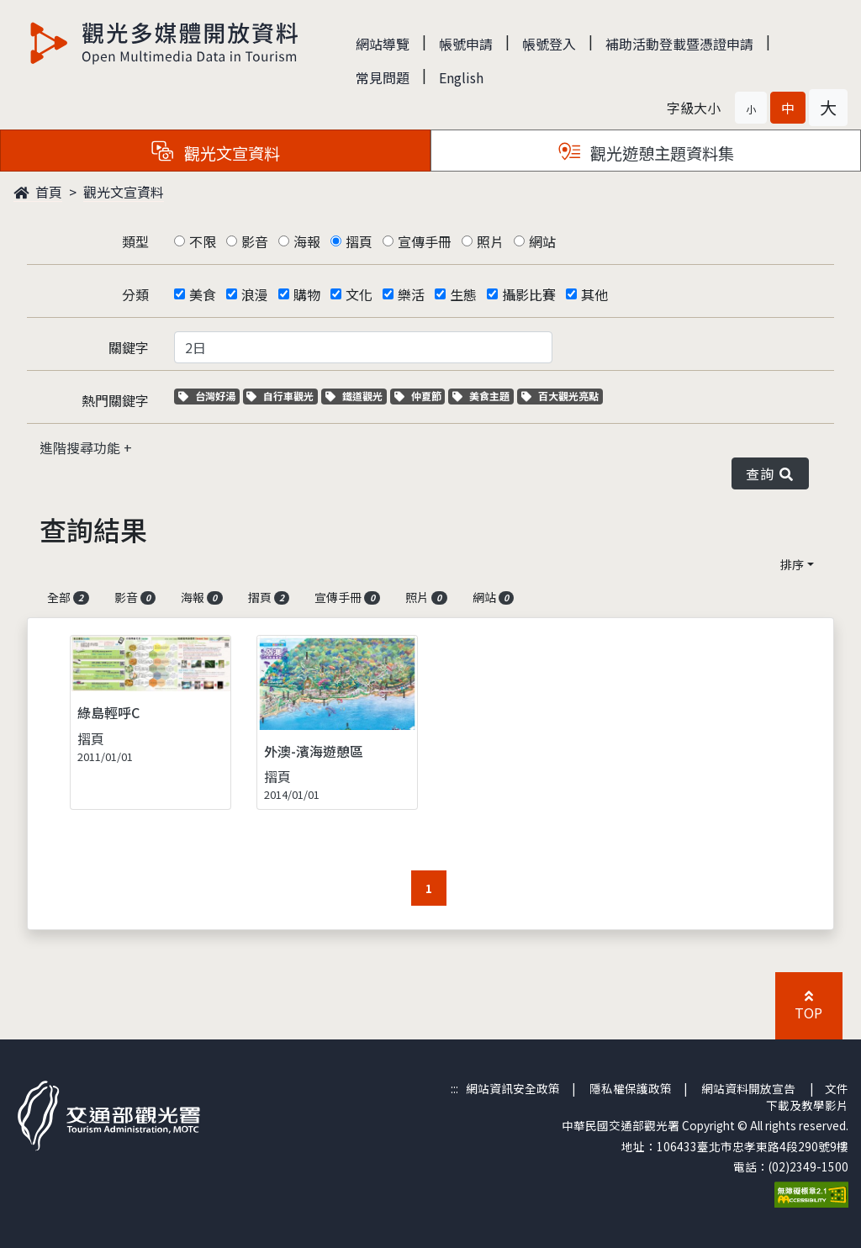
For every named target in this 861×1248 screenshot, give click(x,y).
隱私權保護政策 (630, 1088)
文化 (359, 294)
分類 (135, 294)
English (461, 77)
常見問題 (382, 77)
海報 (306, 241)
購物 (306, 294)
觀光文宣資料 (123, 192)
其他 (594, 294)
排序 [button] (792, 564)
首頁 (37, 192)
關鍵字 (128, 347)
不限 (202, 241)
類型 (135, 241)
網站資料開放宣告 (748, 1088)
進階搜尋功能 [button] (82, 447)
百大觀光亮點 (560, 396)
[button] (751, 108)
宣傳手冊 (425, 241)
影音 (254, 241)
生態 (463, 294)
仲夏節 (420, 396)
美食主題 (483, 396)
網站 (542, 241)
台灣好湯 (209, 396)
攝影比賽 (529, 294)
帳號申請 (466, 44)
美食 (202, 294)
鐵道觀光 (356, 396)
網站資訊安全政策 (513, 1088)
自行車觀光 (280, 396)
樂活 (411, 294)
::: (454, 1088)
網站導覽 (382, 44)
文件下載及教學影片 (807, 1096)
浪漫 (254, 294)
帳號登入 (549, 44)
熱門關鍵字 (115, 400)
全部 (68, 597)
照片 (490, 241)
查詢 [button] (770, 473)
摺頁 (359, 241)
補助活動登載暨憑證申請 (679, 44)
